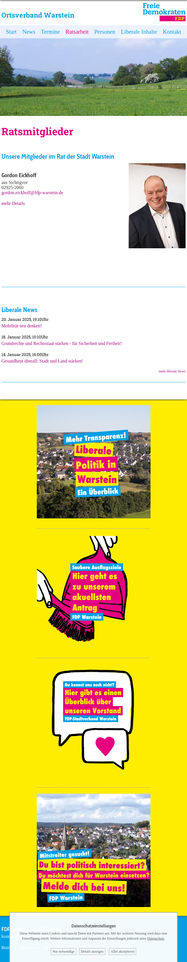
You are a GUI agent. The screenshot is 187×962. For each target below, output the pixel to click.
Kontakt (172, 32)
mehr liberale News (172, 371)
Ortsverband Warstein (37, 15)
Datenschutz (155, 938)
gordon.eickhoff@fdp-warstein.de (32, 192)
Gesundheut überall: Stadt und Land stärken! (42, 361)
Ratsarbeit (77, 32)
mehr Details (13, 203)
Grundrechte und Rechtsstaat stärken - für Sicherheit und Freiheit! (61, 343)
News (28, 32)
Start (11, 32)
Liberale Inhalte (139, 32)
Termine (50, 32)
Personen (104, 32)
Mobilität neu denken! (21, 325)
